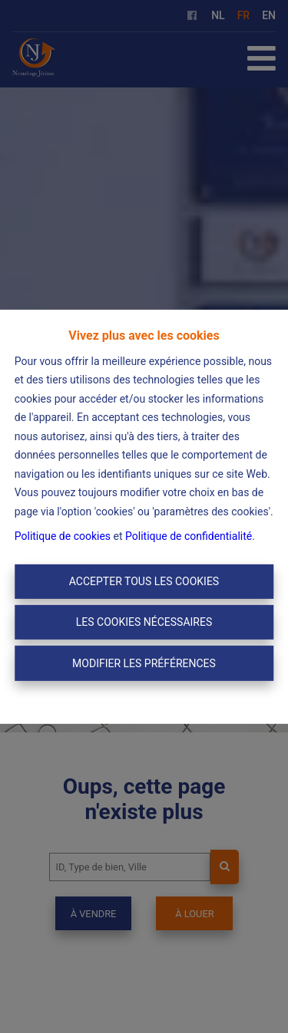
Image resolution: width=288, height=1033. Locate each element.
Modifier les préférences (144, 662)
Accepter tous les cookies (144, 581)
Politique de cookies (63, 536)
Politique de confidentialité (188, 536)
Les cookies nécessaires (144, 622)
